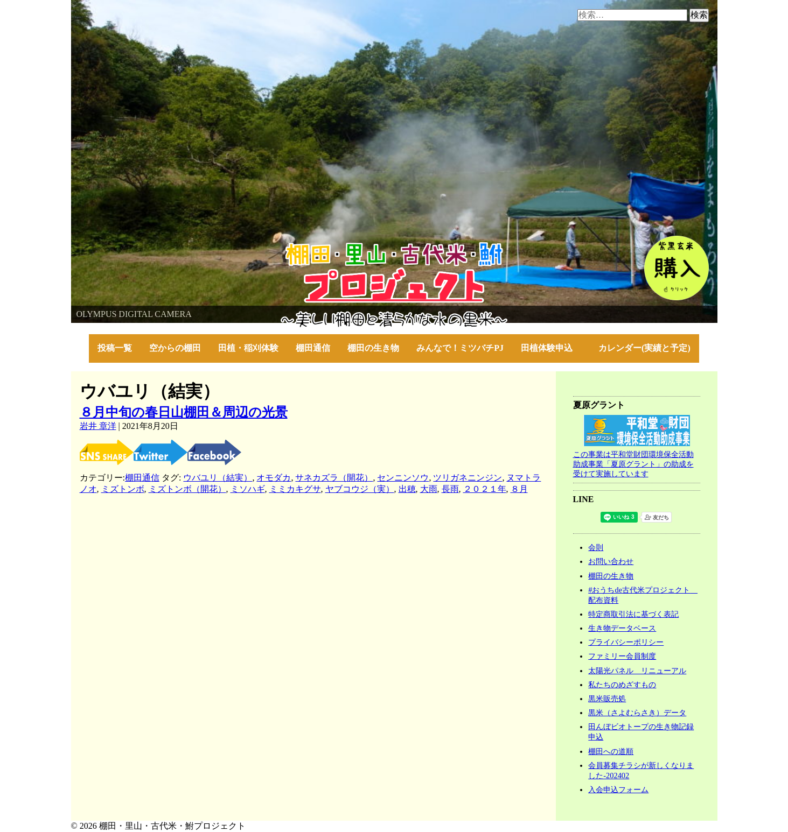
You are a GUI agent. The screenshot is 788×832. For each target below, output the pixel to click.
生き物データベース (622, 628)
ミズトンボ (122, 488)
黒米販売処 (607, 698)
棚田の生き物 (373, 347)
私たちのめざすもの (622, 684)
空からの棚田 (175, 347)
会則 (595, 547)
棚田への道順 (610, 751)
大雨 (428, 488)
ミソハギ (248, 488)
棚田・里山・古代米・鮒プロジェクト (144, 247)
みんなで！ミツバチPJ (460, 347)
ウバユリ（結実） (217, 477)
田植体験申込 (551, 347)
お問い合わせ (610, 561)
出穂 (407, 488)
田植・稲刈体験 (248, 347)
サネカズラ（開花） (334, 477)
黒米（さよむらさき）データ (637, 712)
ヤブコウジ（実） (359, 488)
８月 (519, 488)
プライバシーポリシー (626, 642)
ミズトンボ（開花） (187, 488)
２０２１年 (484, 488)
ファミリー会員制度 (622, 656)
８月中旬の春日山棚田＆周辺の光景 (184, 412)
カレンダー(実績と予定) (644, 347)
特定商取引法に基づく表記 (633, 614)
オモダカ (273, 477)
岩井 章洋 (98, 426)
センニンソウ (403, 477)
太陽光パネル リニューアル (637, 670)
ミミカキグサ (295, 488)
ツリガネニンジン (467, 477)
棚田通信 (313, 347)
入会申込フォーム (618, 789)
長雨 (450, 488)
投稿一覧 (114, 347)
